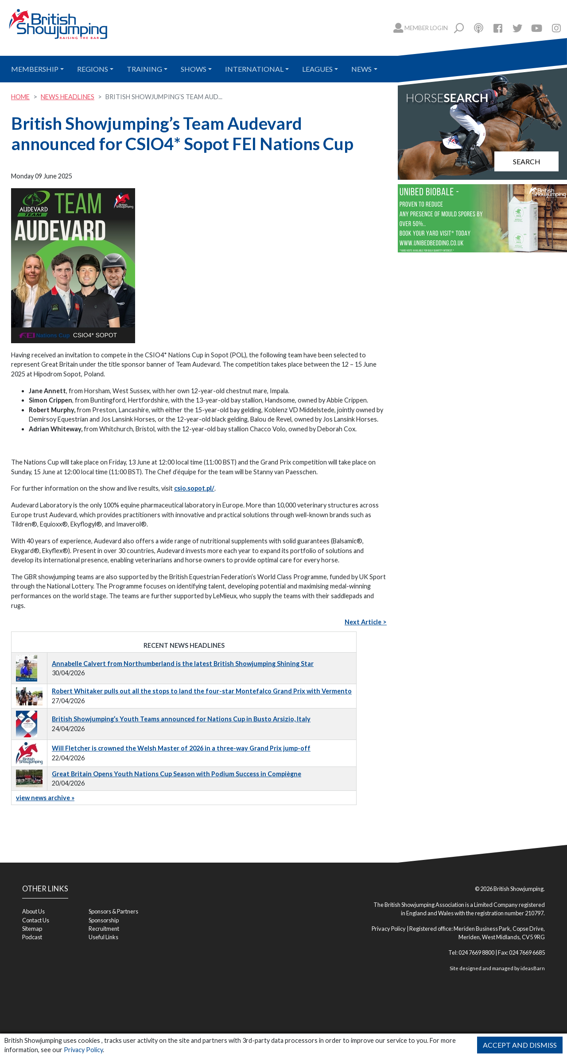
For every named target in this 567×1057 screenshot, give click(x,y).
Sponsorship (104, 920)
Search (526, 161)
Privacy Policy (83, 1049)
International (254, 69)
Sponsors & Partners (113, 911)
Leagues (317, 69)
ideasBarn (532, 968)
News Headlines (67, 97)
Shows (193, 69)
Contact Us (35, 920)
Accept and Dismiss (520, 1045)
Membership (34, 69)
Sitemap (32, 928)
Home (20, 97)
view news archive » (45, 797)
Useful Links (103, 937)
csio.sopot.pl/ (194, 488)
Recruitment (104, 928)
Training (144, 69)
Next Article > (366, 622)
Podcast (32, 937)
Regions (92, 69)
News (361, 69)
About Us (33, 911)
